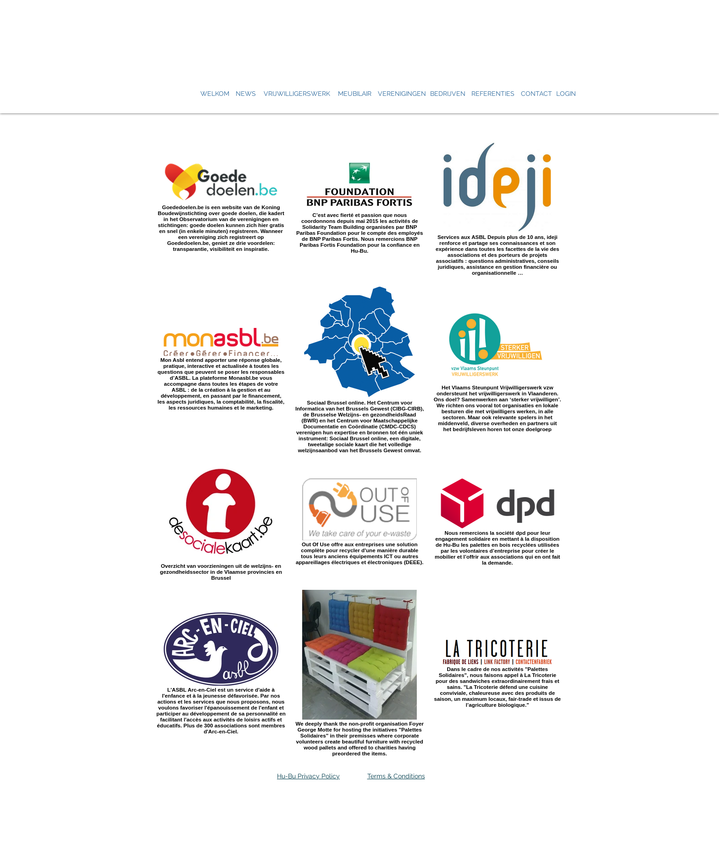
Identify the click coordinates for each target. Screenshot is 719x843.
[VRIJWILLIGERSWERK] (297, 94)
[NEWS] (245, 94)
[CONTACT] (536, 94)
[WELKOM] (214, 94)
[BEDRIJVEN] (447, 94)
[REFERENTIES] (492, 94)
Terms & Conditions (396, 776)
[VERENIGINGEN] (402, 94)
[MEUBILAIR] (354, 94)
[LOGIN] (566, 94)
